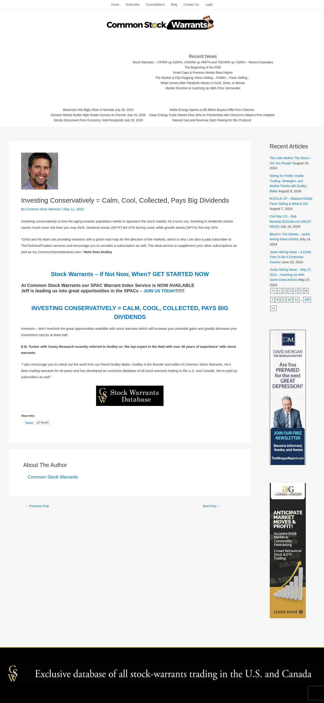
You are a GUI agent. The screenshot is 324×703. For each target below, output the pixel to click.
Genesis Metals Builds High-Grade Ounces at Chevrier (83, 114)
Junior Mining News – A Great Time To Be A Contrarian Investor (287, 259)
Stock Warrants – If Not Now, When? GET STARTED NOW (130, 270)
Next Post (211, 503)
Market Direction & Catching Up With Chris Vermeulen (203, 87)
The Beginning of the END (203, 64)
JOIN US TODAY (161, 287)
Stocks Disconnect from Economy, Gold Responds (82, 119)
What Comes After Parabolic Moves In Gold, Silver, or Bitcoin (203, 81)
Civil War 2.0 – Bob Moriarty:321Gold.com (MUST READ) (286, 218)
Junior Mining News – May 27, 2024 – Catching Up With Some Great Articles (289, 282)
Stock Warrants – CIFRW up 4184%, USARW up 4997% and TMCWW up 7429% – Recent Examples (203, 59)
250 (274, 315)
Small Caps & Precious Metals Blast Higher (203, 70)
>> (283, 315)
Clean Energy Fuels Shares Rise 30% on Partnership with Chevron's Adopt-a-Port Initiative (216, 114)
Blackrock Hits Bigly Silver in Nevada (82, 108)
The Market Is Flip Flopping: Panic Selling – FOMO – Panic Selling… (203, 76)
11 (297, 307)
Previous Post (38, 503)
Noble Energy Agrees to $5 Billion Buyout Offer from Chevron (216, 108)
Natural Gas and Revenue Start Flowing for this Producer (216, 119)
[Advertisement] (86, 68)
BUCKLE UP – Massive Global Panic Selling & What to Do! (291, 201)
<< (274, 298)
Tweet (29, 419)
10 (290, 307)
